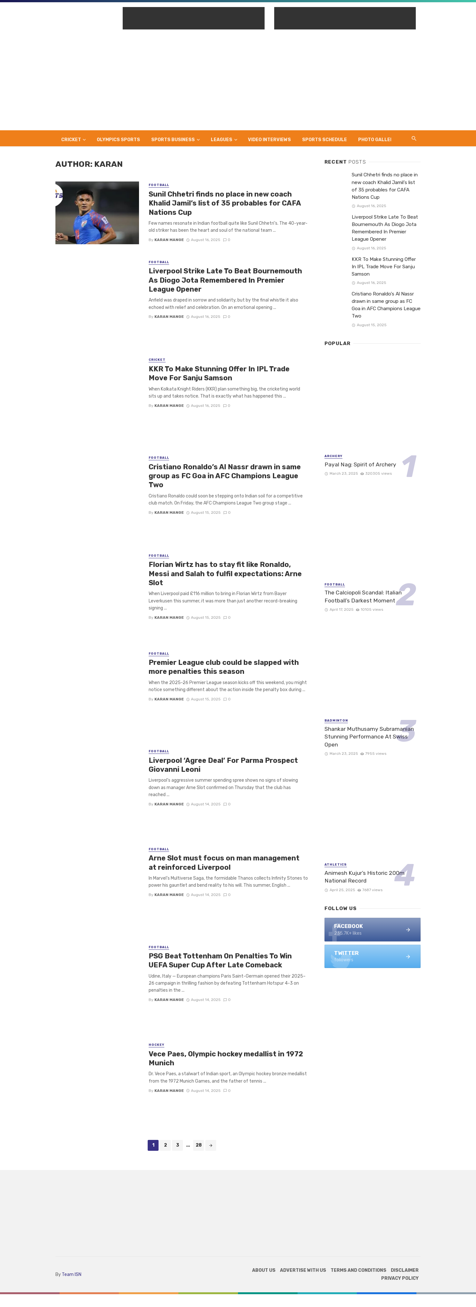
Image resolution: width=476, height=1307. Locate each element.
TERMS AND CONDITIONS (358, 1270)
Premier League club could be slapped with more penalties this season (224, 666)
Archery (333, 456)
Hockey (156, 1045)
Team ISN (71, 1274)
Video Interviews (269, 139)
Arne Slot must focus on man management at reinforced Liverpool (224, 862)
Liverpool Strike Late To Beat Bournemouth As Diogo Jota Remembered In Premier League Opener (225, 280)
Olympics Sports (118, 139)
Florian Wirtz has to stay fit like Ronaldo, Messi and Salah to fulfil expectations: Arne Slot (225, 574)
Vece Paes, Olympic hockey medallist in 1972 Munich (226, 1058)
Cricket (71, 139)
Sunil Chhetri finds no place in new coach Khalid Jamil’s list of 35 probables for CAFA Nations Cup (225, 203)
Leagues (221, 139)
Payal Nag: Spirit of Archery (360, 464)
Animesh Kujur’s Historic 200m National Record (364, 877)
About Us (263, 1270)
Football (159, 185)
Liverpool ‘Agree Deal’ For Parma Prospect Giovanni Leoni (223, 764)
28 (199, 1145)
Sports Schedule (324, 139)
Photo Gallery (377, 139)
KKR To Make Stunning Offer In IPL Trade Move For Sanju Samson (219, 373)
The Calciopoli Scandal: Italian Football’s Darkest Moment (363, 596)
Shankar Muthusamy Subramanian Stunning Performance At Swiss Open (369, 737)
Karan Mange (169, 240)
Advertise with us (303, 1270)
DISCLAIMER (405, 1270)
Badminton (336, 720)
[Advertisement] (238, 82)
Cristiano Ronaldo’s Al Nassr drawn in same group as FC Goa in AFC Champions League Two (225, 476)
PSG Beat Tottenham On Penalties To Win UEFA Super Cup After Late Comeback (220, 960)
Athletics (335, 865)
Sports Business (173, 139)
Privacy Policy (400, 1278)
